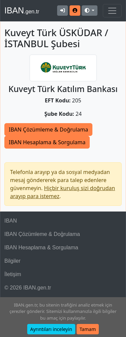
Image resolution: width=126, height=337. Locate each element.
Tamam (88, 329)
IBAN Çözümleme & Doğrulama (48, 129)
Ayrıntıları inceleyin (51, 329)
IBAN (21, 10)
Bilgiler (12, 261)
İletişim (12, 274)
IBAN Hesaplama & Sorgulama (47, 142)
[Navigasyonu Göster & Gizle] (112, 10)
